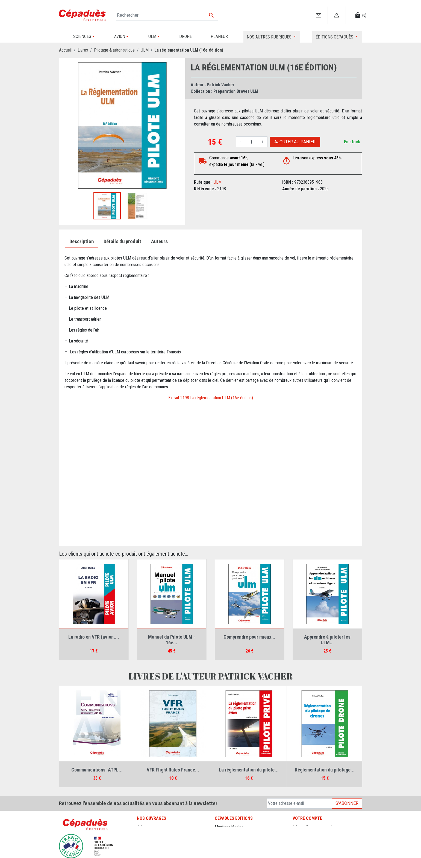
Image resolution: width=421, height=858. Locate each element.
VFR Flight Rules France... (173, 770)
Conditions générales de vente (240, 833)
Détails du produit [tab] (122, 242)
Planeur (143, 840)
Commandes (303, 833)
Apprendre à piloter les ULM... (327, 640)
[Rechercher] (167, 15)
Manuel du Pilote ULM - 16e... (171, 640)
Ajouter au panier (295, 141)
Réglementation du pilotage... (325, 770)
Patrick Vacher (220, 84)
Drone (142, 833)
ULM (218, 182)
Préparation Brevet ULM (235, 91)
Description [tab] (81, 242)
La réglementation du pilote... (249, 770)
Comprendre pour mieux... (249, 637)
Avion (141, 827)
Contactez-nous (228, 840)
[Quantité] (251, 142)
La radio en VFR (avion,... (93, 637)
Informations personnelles (315, 827)
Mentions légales (229, 827)
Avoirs (298, 840)
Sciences (145, 853)
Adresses (301, 846)
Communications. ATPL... (97, 770)
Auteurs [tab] (159, 242)
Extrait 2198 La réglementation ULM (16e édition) (210, 397)
